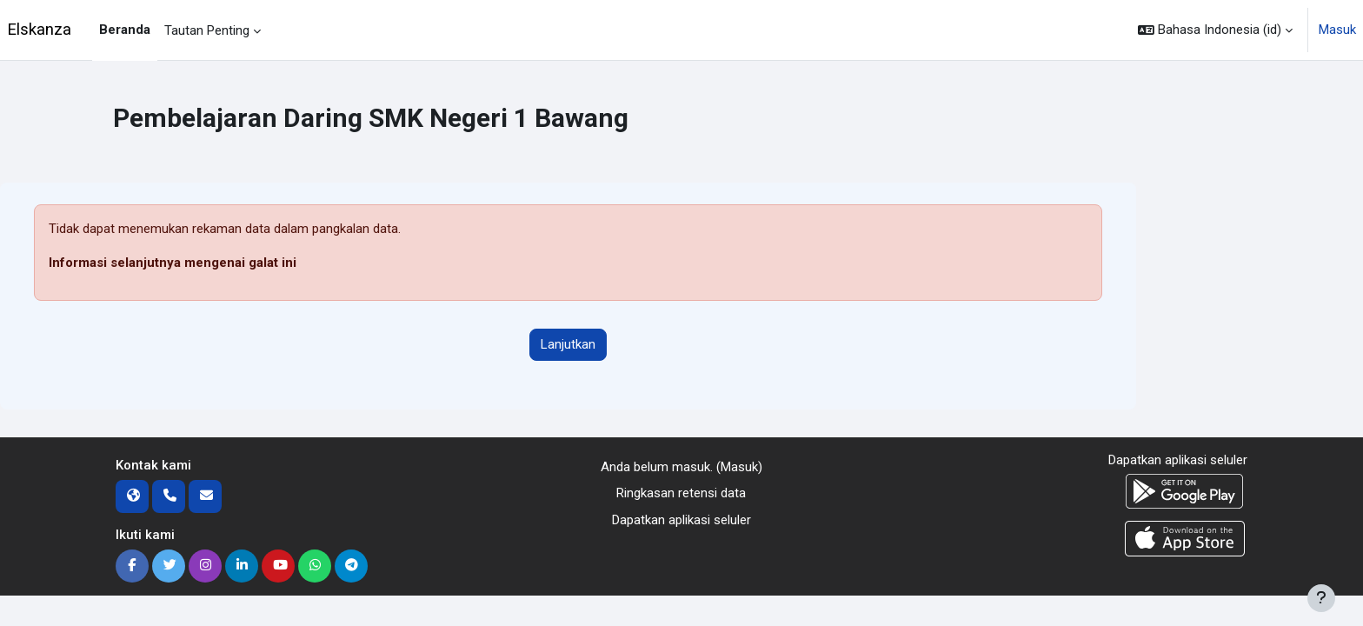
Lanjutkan (568, 344)
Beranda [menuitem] (124, 29)
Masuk (1337, 29)
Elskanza (39, 29)
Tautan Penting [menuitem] (206, 30)
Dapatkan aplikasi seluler (681, 520)
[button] (1215, 30)
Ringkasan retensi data (681, 493)
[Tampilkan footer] (1321, 598)
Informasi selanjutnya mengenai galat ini (172, 262)
